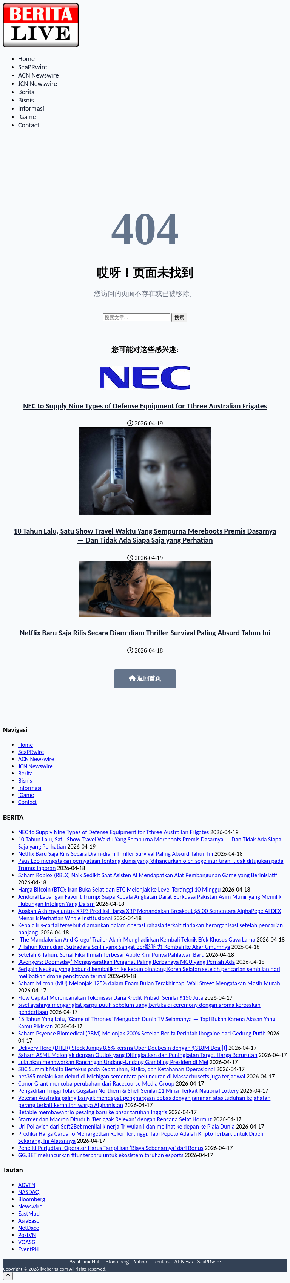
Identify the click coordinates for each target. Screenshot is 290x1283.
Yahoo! (141, 1262)
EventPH (28, 1249)
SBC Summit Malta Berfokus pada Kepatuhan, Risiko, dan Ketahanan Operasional (116, 1069)
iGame (27, 117)
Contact (28, 125)
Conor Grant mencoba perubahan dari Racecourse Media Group (96, 1083)
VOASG (26, 1242)
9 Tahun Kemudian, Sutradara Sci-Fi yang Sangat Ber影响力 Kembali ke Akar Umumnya (124, 946)
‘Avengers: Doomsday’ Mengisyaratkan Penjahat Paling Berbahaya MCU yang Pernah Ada (126, 961)
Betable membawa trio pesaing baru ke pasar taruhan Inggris (92, 1112)
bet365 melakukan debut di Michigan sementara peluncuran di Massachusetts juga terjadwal (131, 1076)
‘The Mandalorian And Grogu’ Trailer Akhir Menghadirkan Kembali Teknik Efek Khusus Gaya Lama (136, 939)
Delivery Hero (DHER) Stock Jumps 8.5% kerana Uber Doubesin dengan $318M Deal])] (122, 1047)
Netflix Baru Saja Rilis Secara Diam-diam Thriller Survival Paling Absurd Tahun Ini (145, 632)
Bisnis (26, 100)
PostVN (27, 1235)
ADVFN (26, 1184)
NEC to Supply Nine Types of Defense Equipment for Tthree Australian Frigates (145, 405)
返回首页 (145, 678)
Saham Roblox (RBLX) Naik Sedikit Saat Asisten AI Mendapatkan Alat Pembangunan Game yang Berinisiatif (147, 875)
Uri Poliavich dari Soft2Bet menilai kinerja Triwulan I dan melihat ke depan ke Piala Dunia (126, 1126)
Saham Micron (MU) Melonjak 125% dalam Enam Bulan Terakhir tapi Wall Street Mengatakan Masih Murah (149, 983)
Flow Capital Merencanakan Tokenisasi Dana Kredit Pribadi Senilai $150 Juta (110, 997)
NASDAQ (28, 1192)
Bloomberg (31, 1199)
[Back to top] (8, 1276)
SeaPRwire (32, 67)
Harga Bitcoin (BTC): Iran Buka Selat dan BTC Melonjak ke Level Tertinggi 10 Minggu (119, 889)
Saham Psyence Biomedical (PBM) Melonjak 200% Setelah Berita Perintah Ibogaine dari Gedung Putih (141, 1033)
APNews (183, 1262)
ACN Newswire (38, 75)
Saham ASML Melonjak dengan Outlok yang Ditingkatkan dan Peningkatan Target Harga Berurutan (137, 1054)
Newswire (30, 1206)
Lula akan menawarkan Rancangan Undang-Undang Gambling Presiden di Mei (113, 1062)
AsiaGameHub (84, 1262)
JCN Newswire (37, 84)
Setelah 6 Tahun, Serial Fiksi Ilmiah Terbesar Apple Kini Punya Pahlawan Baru (111, 954)
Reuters (161, 1262)
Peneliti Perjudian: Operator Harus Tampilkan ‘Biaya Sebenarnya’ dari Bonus (110, 1147)
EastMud (29, 1213)
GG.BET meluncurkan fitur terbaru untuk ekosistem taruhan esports (101, 1155)
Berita (26, 92)
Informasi (31, 108)
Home (26, 59)
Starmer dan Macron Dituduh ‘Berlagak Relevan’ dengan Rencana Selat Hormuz (115, 1119)
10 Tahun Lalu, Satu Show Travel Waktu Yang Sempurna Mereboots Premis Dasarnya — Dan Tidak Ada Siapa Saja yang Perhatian (145, 535)
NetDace (28, 1227)
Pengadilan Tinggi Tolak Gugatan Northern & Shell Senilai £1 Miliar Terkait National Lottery (128, 1090)
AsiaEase (28, 1220)
